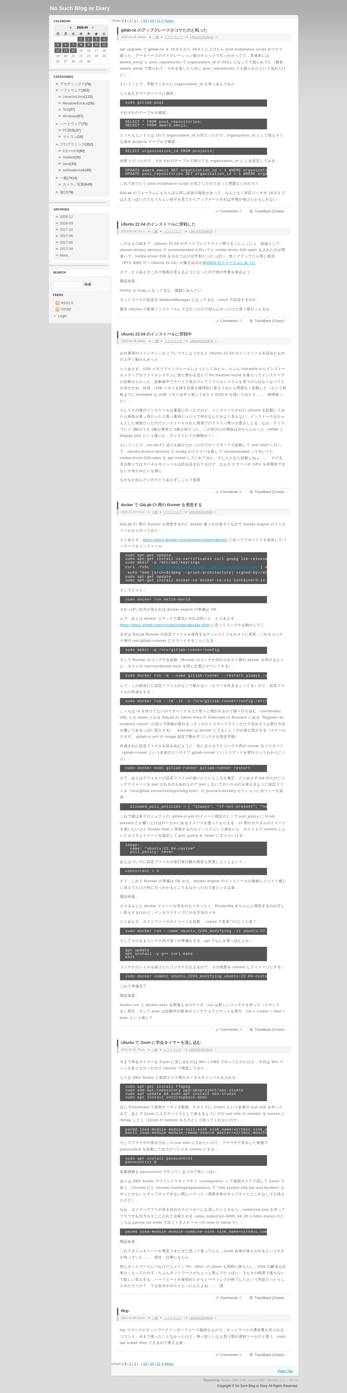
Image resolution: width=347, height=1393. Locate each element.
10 (96, 44)
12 (57, 50)
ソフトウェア (174, 37)
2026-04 (82, 27)
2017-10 (66, 229)
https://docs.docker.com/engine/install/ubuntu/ (185, 540)
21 (158, 21)
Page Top (285, 1371)
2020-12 (66, 217)
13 (65, 50)
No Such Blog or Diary (80, 8)
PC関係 (69, 130)
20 (152, 21)
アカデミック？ (72, 84)
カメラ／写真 (73, 184)
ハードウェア (70, 124)
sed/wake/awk (74, 170)
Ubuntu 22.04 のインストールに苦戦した (158, 224)
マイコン (70, 137)
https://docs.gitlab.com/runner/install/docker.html (165, 625)
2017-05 (66, 242)
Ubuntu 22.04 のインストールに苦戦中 (156, 334)
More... (65, 255)
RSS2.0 (67, 303)
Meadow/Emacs (75, 103)
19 (145, 21)
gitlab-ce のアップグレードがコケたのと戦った (164, 30)
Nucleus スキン (277, 1380)
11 (104, 44)
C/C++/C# (71, 151)
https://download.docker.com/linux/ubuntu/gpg (205, 567)
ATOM (66, 309)
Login (62, 316)
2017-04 (66, 249)
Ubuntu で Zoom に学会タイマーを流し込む (161, 1042)
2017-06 (66, 236)
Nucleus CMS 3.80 (233, 1380)
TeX (66, 109)
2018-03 (66, 223)
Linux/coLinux (201, 37)
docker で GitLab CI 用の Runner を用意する (161, 505)
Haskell (68, 157)
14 (73, 50)
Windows (70, 116)
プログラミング (72, 144)
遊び (63, 192)
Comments (229, 211)
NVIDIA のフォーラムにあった (229, 263)
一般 (156, 37)
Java (66, 164)
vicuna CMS (256, 1380)
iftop (125, 1311)
